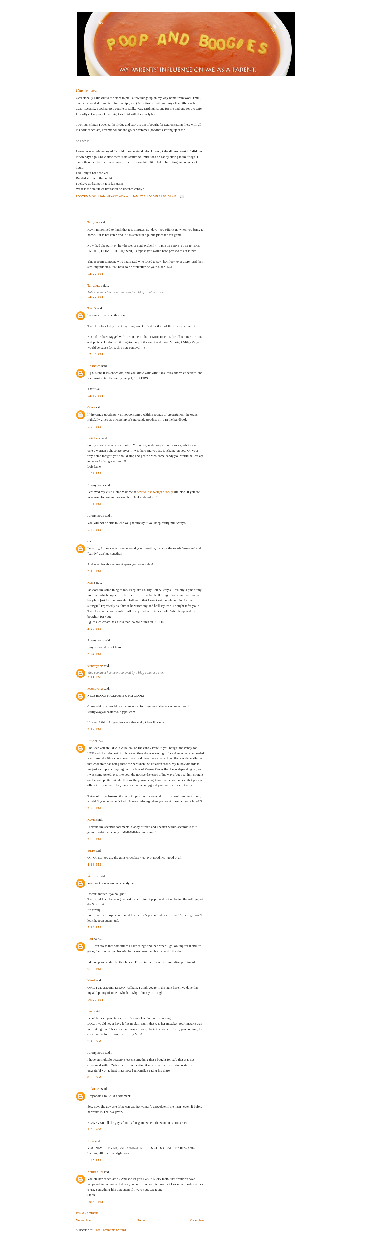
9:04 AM (94, 1129)
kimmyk (92, 876)
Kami (91, 980)
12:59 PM (95, 396)
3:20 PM (94, 808)
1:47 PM (94, 529)
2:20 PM (94, 628)
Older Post (197, 1220)
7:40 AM (94, 1041)
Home (141, 1220)
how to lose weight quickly (155, 492)
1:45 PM (94, 1160)
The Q (91, 308)
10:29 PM (95, 999)
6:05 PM (94, 969)
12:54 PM (95, 354)
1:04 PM (94, 426)
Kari (90, 582)
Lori (90, 939)
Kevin (91, 820)
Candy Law (86, 90)
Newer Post (83, 1220)
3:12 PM (94, 729)
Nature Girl (95, 1172)
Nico (90, 1141)
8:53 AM (94, 1077)
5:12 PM (94, 927)
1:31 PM (94, 504)
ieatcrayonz (95, 666)
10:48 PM (95, 1202)
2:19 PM (94, 571)
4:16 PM (94, 864)
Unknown (93, 366)
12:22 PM (95, 273)
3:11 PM (94, 677)
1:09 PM (94, 473)
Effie (90, 741)
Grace (91, 407)
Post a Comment (87, 1213)
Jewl (90, 1011)
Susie (91, 850)
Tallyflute (93, 222)
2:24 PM (94, 654)
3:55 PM (94, 839)
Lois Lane (94, 438)
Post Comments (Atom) (110, 1230)
